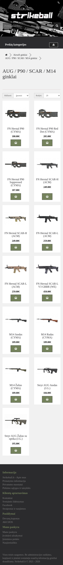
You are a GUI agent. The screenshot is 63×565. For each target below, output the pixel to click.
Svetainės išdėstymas (13, 501)
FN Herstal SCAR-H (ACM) (47, 181)
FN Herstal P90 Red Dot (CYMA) (47, 130)
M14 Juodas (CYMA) (15, 336)
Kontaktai (7, 498)
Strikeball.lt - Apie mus (14, 477)
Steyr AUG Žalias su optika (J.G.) (16, 437)
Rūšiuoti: (8, 95)
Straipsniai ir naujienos (14, 508)
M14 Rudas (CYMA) (47, 336)
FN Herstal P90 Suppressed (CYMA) (15, 182)
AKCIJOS (8, 522)
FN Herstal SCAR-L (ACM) (47, 235)
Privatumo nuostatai (13, 484)
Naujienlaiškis (10, 542)
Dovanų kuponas (11, 518)
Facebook (7, 505)
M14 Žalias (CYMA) (16, 387)
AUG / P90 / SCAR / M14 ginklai (21, 58)
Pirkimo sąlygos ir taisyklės (16, 488)
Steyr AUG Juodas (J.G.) (47, 387)
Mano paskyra (10, 532)
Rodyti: (39, 95)
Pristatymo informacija (14, 481)
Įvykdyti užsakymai (13, 535)
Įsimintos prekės (11, 539)
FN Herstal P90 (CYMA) (15, 130)
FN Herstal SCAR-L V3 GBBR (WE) (47, 285)
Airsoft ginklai (20, 55)
